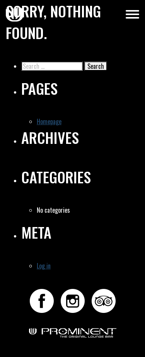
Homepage (49, 121)
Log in (44, 265)
